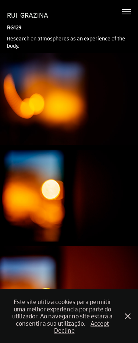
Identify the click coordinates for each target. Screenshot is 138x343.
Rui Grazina (27, 15)
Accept (100, 323)
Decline (64, 330)
